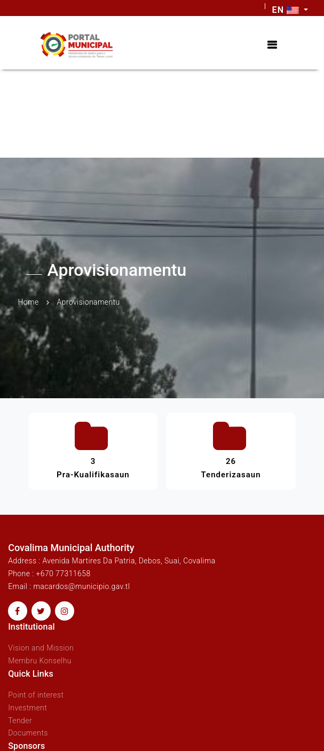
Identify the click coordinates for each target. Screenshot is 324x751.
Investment (27, 707)
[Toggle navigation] (272, 45)
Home (28, 302)
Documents (28, 733)
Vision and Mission (41, 648)
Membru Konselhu (40, 660)
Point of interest (36, 695)
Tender (20, 720)
